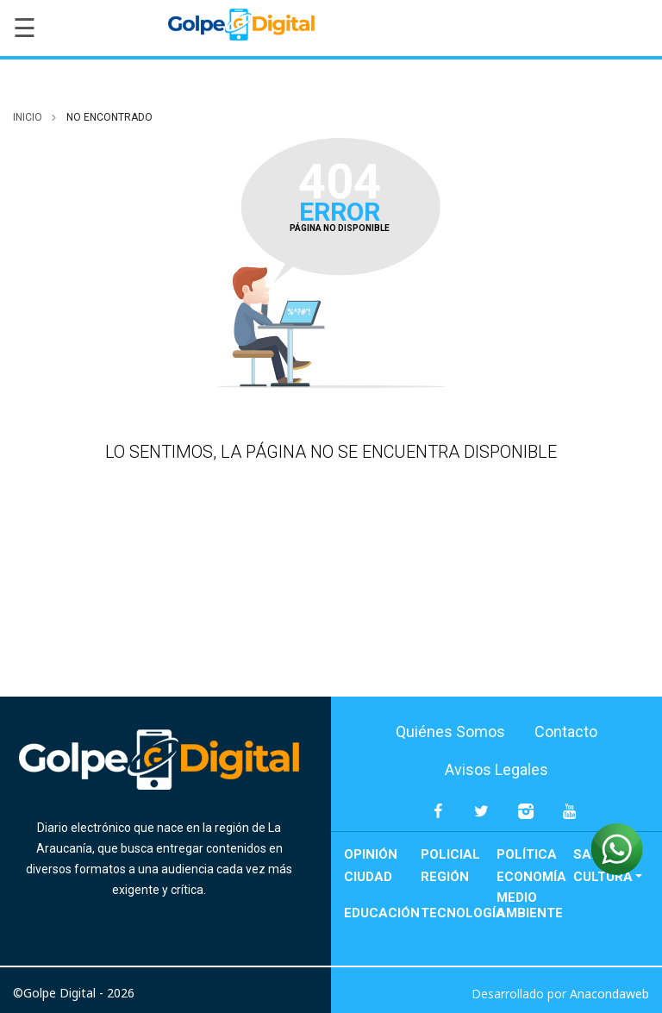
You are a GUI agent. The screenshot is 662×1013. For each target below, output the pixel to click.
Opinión (370, 854)
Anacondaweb (609, 993)
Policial (450, 854)
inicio (27, 117)
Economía (531, 877)
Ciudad (368, 877)
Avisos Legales (496, 769)
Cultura (603, 877)
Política (526, 854)
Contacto (565, 731)
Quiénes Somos (450, 731)
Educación (382, 913)
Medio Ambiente (529, 905)
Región (445, 877)
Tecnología (459, 913)
